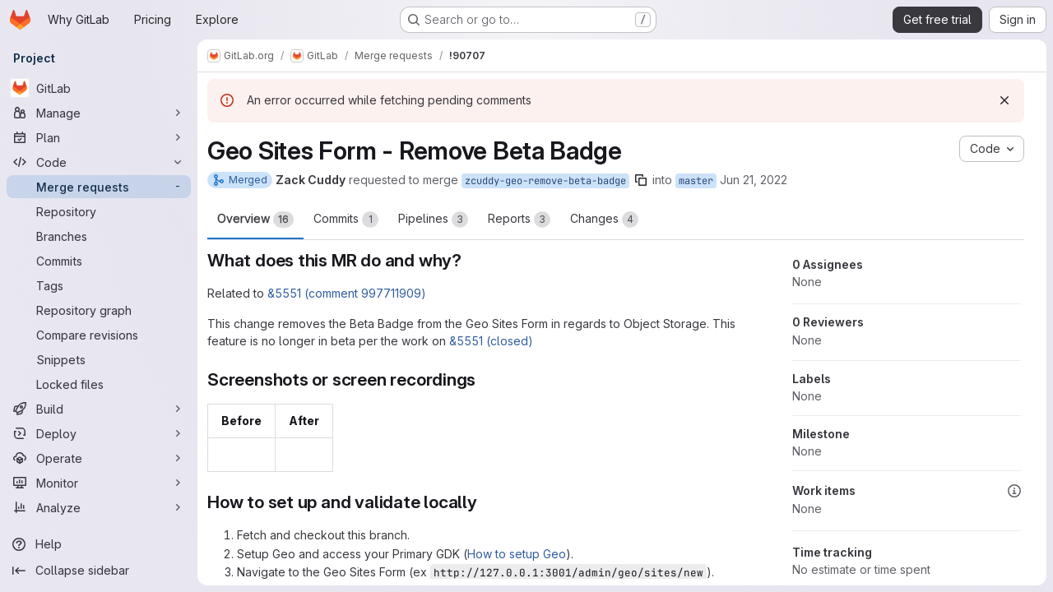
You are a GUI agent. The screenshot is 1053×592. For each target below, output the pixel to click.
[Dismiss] (1004, 100)
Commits (345, 219)
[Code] (99, 161)
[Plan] (99, 137)
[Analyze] (99, 507)
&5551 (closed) (491, 341)
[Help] (99, 544)
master (696, 180)
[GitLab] (99, 87)
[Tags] (99, 285)
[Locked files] (99, 383)
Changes (604, 219)
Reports (519, 219)
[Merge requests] (99, 186)
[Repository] (99, 211)
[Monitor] (99, 482)
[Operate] (99, 457)
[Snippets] (99, 359)
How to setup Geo (516, 554)
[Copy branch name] (641, 180)
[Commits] (99, 260)
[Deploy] (99, 433)
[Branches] (99, 235)
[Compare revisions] (99, 334)
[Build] (99, 408)
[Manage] (99, 112)
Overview (255, 219)
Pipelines (433, 219)
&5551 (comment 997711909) (346, 293)
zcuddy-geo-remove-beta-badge (545, 180)
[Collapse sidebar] (99, 570)
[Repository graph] (99, 309)
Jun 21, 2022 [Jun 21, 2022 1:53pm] (753, 180)
